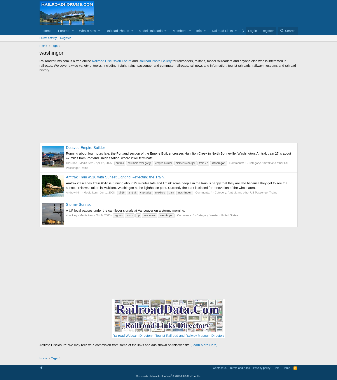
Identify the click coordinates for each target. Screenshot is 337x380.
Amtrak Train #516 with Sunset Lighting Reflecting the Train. (115, 177)
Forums (63, 31)
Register (65, 38)
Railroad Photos (117, 31)
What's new (87, 31)
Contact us (219, 368)
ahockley (71, 215)
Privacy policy (261, 368)
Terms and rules (240, 368)
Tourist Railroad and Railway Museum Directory (190, 335)
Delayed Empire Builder (85, 148)
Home (47, 31)
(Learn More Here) (203, 345)
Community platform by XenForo (168, 376)
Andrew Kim (73, 192)
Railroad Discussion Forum (111, 61)
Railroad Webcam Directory (132, 335)
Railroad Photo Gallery (155, 61)
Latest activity (48, 38)
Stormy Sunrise (78, 204)
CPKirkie (71, 163)
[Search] (288, 31)
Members (180, 31)
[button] (73, 31)
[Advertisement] (169, 107)
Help (276, 368)
